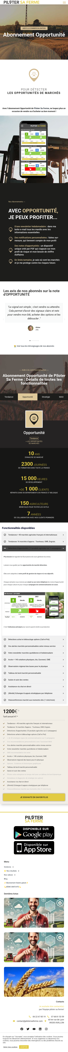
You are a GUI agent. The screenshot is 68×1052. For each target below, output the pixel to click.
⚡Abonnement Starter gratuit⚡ (16, 883)
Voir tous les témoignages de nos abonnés (35, 346)
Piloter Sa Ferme (41, 108)
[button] (64, 2)
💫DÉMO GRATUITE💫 (12, 887)
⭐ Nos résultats (11, 871)
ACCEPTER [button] (23, 1047)
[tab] (9, 396)
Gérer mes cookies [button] (10, 1047)
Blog (5, 879)
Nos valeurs (10, 875)
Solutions (9, 867)
